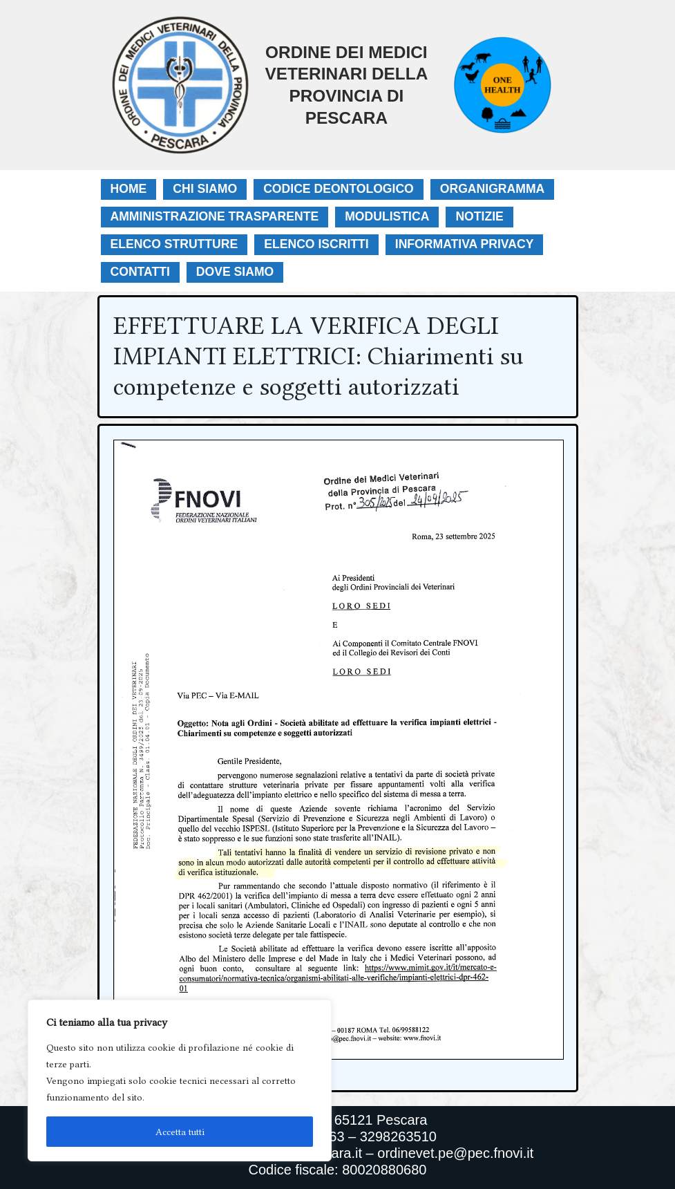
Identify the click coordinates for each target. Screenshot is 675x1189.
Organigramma (492, 189)
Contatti (140, 272)
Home (129, 189)
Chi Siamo (205, 189)
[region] (180, 1080)
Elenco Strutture (174, 244)
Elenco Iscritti (316, 244)
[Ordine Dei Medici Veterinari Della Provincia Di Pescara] (271, 85)
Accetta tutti (180, 1131)
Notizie (479, 216)
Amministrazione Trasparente (215, 216)
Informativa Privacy (464, 244)
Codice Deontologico (338, 189)
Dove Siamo (235, 272)
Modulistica (387, 216)
